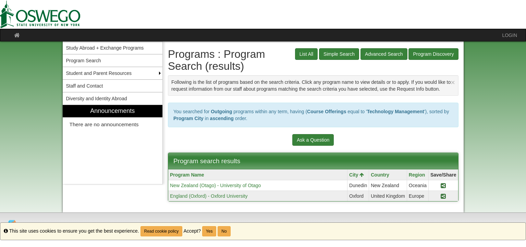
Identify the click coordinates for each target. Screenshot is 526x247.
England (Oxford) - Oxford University (208, 196)
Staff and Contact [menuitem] (84, 86)
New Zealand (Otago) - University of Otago (215, 185)
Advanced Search (384, 54)
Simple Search (339, 54)
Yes (209, 231)
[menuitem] (113, 144)
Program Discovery (433, 54)
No (224, 231)
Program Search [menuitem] (83, 60)
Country (380, 175)
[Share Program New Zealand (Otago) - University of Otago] (443, 185)
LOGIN (509, 35)
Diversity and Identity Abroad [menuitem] (96, 98)
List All (306, 54)
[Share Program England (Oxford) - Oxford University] (443, 196)
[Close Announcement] (453, 82)
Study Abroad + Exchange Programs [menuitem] (105, 48)
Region (417, 175)
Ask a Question (313, 140)
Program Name (187, 175)
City (356, 175)
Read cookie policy (161, 231)
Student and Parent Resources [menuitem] (99, 73)
